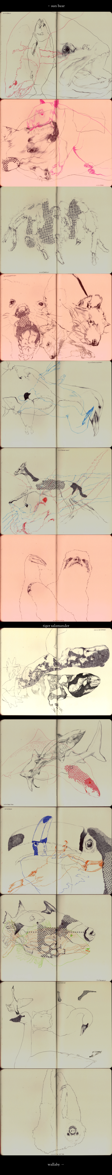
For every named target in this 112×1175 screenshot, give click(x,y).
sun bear (58, 6)
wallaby (54, 1164)
